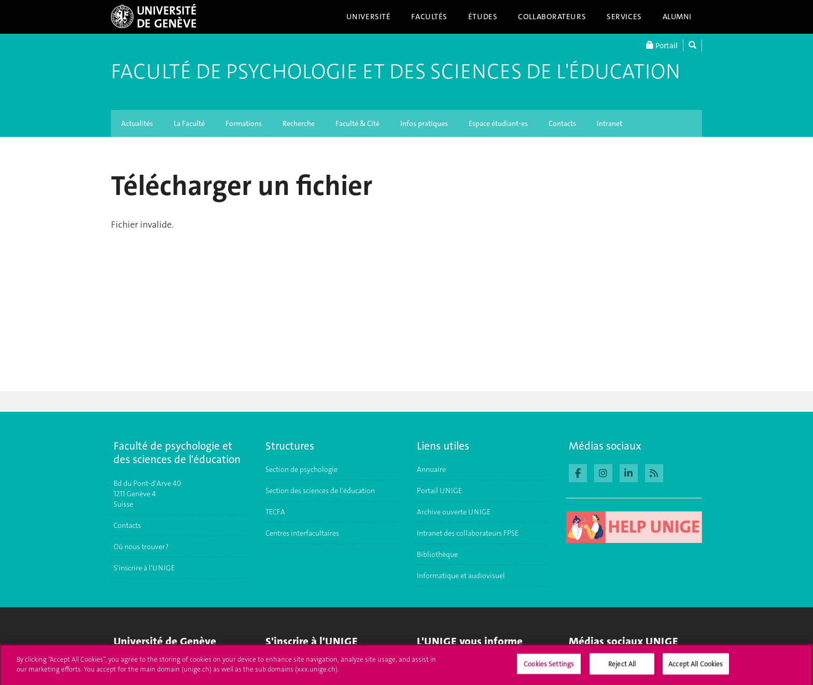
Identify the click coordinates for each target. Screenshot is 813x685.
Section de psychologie (301, 469)
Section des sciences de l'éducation (320, 490)
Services (624, 16)
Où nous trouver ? (141, 546)
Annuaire (431, 469)
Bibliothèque (437, 554)
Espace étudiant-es (498, 123)
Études (482, 16)
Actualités (137, 123)
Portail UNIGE (439, 490)
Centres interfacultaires (302, 533)
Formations (244, 123)
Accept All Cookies (695, 667)
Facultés (429, 16)
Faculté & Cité (357, 123)
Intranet (609, 123)
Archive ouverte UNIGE (453, 511)
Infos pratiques (424, 123)
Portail (662, 45)
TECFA (275, 511)
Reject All (622, 667)
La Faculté (189, 123)
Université (368, 16)
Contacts (562, 123)
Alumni (677, 16)
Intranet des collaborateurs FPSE (467, 533)
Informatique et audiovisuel (461, 575)
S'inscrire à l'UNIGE (144, 567)
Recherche (299, 123)
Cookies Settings (549, 667)
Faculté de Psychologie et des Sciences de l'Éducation (395, 71)
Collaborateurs (552, 16)
